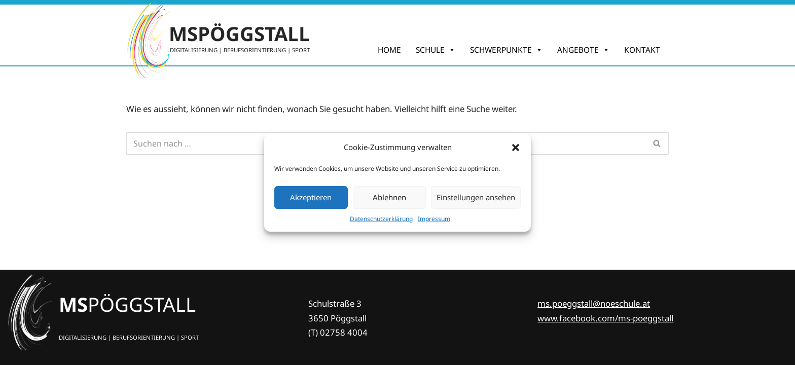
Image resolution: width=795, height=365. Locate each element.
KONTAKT (642, 50)
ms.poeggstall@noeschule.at (593, 303)
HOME (389, 50)
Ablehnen (389, 197)
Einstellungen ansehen (476, 197)
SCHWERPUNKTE (506, 50)
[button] (516, 147)
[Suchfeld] (657, 143)
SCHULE (435, 50)
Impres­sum (434, 218)
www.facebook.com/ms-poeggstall (605, 318)
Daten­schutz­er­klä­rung (381, 218)
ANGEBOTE (583, 50)
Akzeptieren (311, 197)
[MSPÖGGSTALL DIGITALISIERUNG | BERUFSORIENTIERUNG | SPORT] (218, 35)
